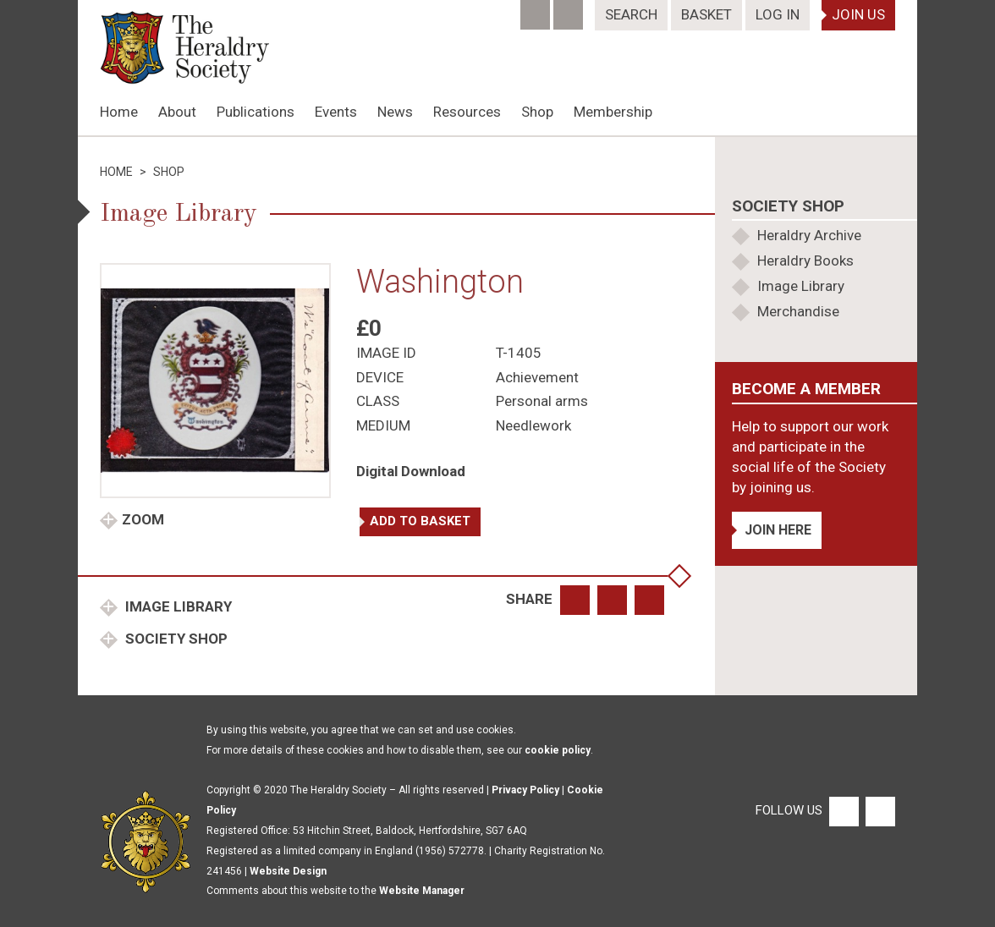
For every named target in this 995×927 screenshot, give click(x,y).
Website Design (288, 871)
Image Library (177, 606)
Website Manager (422, 891)
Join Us (858, 14)
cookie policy (558, 750)
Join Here (778, 530)
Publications (255, 111)
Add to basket (420, 521)
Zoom (143, 519)
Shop (537, 111)
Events (336, 111)
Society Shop (175, 638)
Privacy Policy (525, 790)
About (177, 111)
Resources (467, 111)
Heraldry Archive (809, 235)
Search (631, 14)
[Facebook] (536, 9)
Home (119, 111)
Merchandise (798, 311)
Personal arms (542, 400)
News (395, 111)
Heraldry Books (805, 260)
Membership (613, 111)
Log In (778, 14)
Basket (706, 14)
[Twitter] (569, 9)
